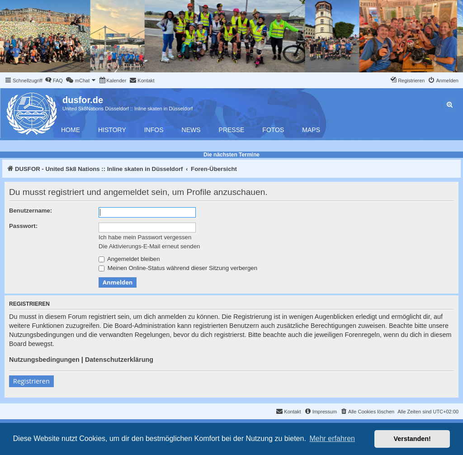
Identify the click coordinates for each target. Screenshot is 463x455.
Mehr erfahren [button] (332, 438)
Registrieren (31, 381)
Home (70, 129)
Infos (154, 129)
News (191, 129)
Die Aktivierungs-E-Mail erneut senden (149, 246)
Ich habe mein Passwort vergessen (145, 237)
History (112, 129)
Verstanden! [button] (412, 438)
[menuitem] (54, 80)
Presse (232, 129)
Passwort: (23, 226)
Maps (311, 129)
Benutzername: (30, 210)
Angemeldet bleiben (129, 259)
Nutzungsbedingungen (44, 359)
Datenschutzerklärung (119, 359)
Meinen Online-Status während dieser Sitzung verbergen (178, 268)
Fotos (273, 129)
